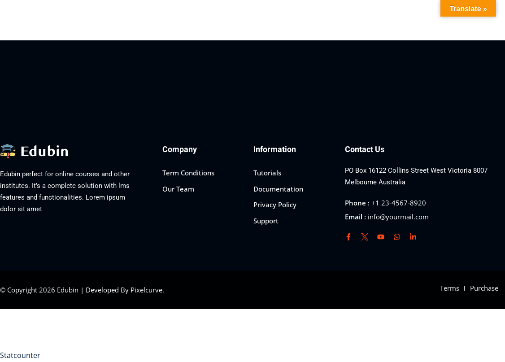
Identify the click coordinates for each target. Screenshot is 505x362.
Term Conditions (188, 172)
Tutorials (267, 172)
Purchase (484, 287)
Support (266, 220)
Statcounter (20, 355)
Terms (449, 287)
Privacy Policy (274, 204)
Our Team (178, 188)
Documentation (278, 188)
